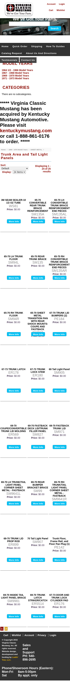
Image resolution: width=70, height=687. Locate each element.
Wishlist (61, 10)
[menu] (34, 74)
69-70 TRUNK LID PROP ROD (13, 540)
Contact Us (28, 60)
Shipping (36, 46)
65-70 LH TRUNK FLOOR (13, 257)
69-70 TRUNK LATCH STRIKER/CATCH (37, 598)
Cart (51, 10)
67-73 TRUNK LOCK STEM (37, 370)
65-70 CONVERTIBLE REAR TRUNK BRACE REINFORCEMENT (37, 205)
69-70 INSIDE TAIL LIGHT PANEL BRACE (13, 596)
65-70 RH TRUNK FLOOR (13, 314)
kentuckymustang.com (26, 130)
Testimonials (9, 60)
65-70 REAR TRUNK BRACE (38, 257)
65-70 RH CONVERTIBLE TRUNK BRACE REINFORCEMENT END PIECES (59, 262)
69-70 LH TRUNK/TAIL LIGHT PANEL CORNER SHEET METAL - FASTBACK (13, 486)
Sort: (3, 165)
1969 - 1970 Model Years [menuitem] (15, 75)
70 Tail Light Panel (37, 538)
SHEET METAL (36, 150)
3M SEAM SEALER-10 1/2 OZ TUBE (13, 201)
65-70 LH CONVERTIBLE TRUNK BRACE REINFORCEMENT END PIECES (59, 205)
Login (62, 4)
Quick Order (19, 46)
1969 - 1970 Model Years (18, 150)
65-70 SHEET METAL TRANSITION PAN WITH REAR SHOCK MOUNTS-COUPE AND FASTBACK (37, 321)
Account (51, 4)
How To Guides (55, 46)
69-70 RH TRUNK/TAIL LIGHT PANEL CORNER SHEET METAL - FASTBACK (59, 489)
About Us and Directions (41, 53)
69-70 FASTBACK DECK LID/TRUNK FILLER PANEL (38, 428)
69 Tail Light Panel (59, 369)
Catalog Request (12, 53)
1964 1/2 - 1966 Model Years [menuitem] (17, 70)
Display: (6, 172)
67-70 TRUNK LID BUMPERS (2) (59, 314)
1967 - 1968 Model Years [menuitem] (15, 73)
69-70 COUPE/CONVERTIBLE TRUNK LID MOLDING (13, 428)
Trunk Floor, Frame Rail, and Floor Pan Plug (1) (59, 541)
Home (5, 46)
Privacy (42, 635)
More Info (14, 221)
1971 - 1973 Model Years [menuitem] (15, 78)
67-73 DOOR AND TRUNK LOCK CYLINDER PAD (59, 598)
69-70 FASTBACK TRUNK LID (59, 427)
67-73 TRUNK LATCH (13, 369)
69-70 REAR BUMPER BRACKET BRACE (37, 485)
